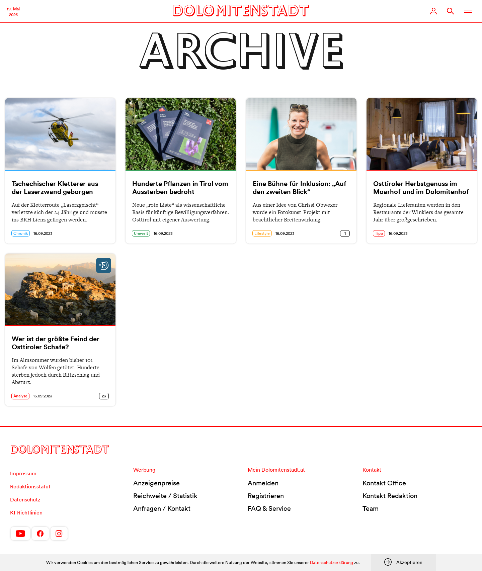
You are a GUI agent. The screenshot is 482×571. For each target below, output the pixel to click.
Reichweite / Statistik (165, 496)
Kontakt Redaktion (390, 496)
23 (104, 396)
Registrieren (266, 496)
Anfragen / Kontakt (161, 508)
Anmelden (263, 483)
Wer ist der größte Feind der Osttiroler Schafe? (55, 343)
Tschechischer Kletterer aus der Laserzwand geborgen (55, 188)
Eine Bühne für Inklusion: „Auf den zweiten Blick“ (299, 188)
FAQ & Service (269, 508)
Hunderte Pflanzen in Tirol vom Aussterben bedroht (180, 188)
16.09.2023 (43, 233)
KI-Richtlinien (26, 512)
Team (371, 508)
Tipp (379, 233)
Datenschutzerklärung (331, 562)
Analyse (20, 396)
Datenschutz (25, 499)
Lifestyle (262, 233)
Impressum (23, 473)
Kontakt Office (384, 483)
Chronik (20, 233)
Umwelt (141, 233)
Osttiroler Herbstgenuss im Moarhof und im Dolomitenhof (421, 188)
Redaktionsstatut (30, 486)
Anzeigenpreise (156, 483)
